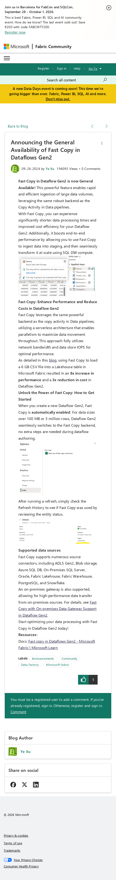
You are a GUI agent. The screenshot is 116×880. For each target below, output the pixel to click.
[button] (102, 143)
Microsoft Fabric (57, 664)
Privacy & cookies (16, 835)
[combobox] (77, 79)
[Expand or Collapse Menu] (7, 58)
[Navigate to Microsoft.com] (16, 46)
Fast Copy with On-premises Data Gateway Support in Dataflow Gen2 (57, 609)
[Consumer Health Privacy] (58, 866)
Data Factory (30, 664)
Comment (18, 711)
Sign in (61, 68)
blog (53, 360)
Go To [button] (93, 68)
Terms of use (13, 843)
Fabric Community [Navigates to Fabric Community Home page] (53, 46)
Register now (15, 32)
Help (77, 68)
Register (43, 68)
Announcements (43, 658)
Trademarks (12, 850)
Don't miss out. (58, 99)
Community (69, 658)
